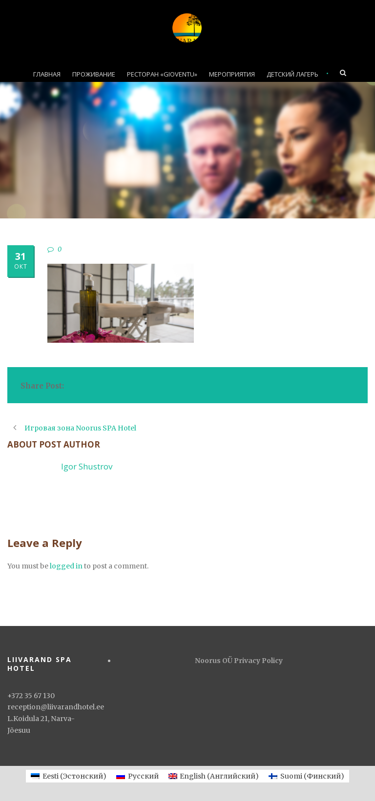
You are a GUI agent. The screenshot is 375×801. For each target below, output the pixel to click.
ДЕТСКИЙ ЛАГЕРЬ (292, 74)
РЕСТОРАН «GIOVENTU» (162, 74)
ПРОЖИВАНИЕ (93, 74)
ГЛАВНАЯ (47, 74)
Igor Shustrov (86, 466)
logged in (66, 566)
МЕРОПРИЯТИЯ (232, 74)
